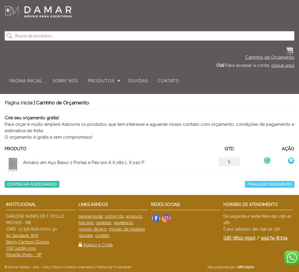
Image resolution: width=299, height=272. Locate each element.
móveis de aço (93, 229)
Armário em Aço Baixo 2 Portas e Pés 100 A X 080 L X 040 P (83, 162)
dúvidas (86, 235)
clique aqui (282, 65)
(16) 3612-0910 (239, 238)
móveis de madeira (127, 229)
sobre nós (114, 216)
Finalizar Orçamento (269, 184)
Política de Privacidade (114, 267)
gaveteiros (123, 222)
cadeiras (104, 222)
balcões (86, 222)
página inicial (91, 216)
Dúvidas (138, 81)
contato (102, 235)
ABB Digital (245, 267)
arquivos (134, 216)
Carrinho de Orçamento (269, 57)
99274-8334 (274, 238)
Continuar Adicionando (32, 184)
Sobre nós (65, 81)
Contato (168, 81)
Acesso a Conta (98, 245)
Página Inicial (26, 81)
